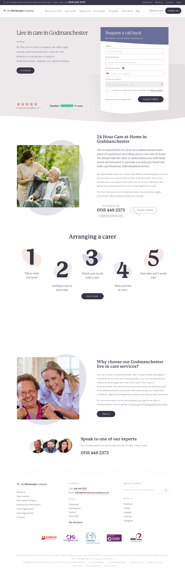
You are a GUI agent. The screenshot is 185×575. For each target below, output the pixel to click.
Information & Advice (27, 501)
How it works (70, 11)
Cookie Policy (77, 566)
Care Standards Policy (117, 562)
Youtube (128, 517)
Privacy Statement (93, 566)
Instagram (128, 521)
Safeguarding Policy (154, 562)
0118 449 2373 (76, 2)
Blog (138, 11)
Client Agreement (25, 509)
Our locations (99, 11)
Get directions (76, 522)
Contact (169, 2)
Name (108, 46)
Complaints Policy (136, 562)
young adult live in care (156, 405)
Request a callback (145, 210)
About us (159, 2)
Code (113, 566)
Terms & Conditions (97, 562)
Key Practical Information (29, 505)
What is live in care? (53, 11)
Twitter (127, 508)
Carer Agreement (25, 513)
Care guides (113, 11)
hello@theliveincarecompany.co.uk (92, 493)
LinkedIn (127, 512)
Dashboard (147, 2)
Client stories (127, 11)
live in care (135, 405)
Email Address (112, 57)
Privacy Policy (157, 90)
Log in (178, 2)
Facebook (128, 504)
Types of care (85, 11)
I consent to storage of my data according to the (137, 90)
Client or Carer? (113, 80)
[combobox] (108, 73)
